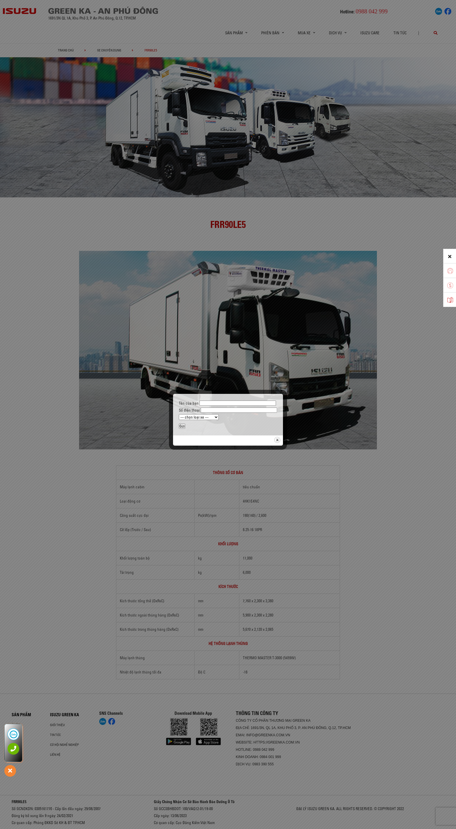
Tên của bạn (227, 403)
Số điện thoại (228, 410)
